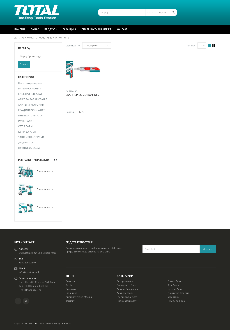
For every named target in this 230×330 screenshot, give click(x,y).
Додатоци (174, 297)
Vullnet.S (66, 323)
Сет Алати (173, 285)
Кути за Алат (175, 289)
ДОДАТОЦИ (26, 142)
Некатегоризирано (30, 83)
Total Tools (38, 323)
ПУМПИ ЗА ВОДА (29, 148)
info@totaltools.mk (29, 272)
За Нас (35, 29)
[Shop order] (96, 45)
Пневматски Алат (126, 300)
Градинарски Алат (127, 297)
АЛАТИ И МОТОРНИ (31, 104)
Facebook (18, 301)
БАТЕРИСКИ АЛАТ (29, 88)
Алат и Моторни (126, 293)
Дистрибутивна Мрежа (96, 29)
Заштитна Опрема (178, 293)
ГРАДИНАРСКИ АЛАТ (31, 110)
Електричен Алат (126, 285)
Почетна (19, 29)
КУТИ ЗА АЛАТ (27, 131)
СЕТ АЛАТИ (25, 126)
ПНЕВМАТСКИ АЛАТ (31, 115)
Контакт (122, 29)
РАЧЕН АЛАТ (71, 91)
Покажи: (191, 45)
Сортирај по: (73, 45)
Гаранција (69, 29)
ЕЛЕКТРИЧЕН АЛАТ (30, 94)
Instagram (26, 301)
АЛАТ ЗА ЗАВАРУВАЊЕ (32, 99)
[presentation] (54, 159)
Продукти (51, 29)
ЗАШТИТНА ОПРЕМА (31, 137)
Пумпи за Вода (176, 300)
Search (24, 64)
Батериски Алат (126, 281)
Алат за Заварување (128, 289)
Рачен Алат (174, 281)
